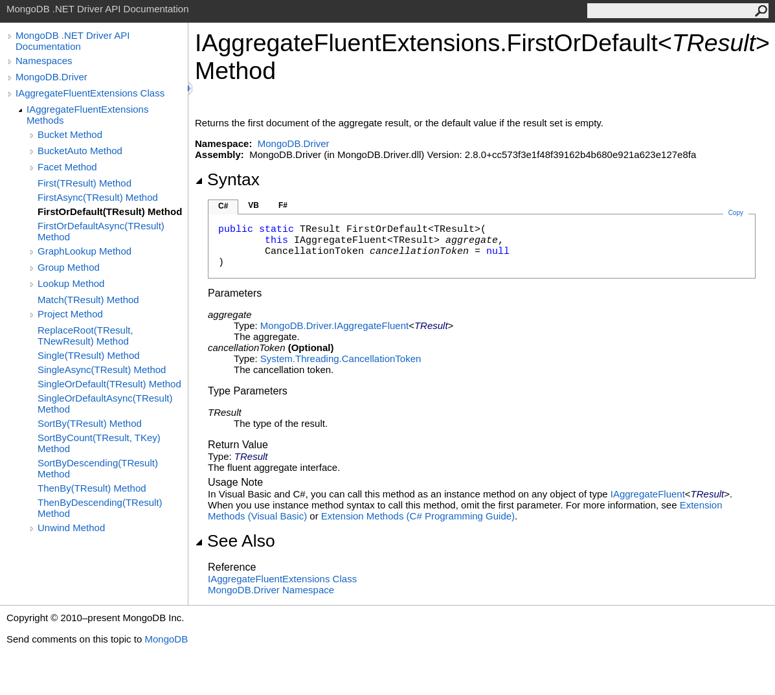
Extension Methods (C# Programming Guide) (418, 515)
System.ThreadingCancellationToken (340, 358)
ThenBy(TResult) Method (92, 488)
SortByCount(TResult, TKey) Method (99, 443)
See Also (235, 541)
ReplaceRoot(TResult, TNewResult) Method (85, 336)
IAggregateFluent (648, 493)
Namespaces (44, 60)
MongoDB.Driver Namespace (271, 589)
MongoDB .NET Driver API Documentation (72, 41)
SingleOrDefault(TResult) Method (109, 383)
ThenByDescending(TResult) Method (100, 508)
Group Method (69, 267)
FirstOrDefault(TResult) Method (110, 211)
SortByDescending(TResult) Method (98, 468)
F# (282, 205)
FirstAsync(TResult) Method (98, 197)
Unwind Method (71, 527)
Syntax (227, 179)
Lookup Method (71, 283)
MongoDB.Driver (51, 76)
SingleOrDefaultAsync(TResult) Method (105, 404)
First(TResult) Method (84, 182)
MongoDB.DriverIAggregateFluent (334, 325)
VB (253, 205)
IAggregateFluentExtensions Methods (87, 115)
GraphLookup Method (84, 250)
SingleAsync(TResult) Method (102, 369)
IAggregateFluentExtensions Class (90, 92)
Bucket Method (70, 134)
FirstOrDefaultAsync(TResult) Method (101, 231)
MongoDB (166, 638)
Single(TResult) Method (89, 355)
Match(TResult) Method (88, 299)
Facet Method (67, 166)
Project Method (70, 313)
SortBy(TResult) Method (90, 423)
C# (223, 206)
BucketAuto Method (80, 150)
